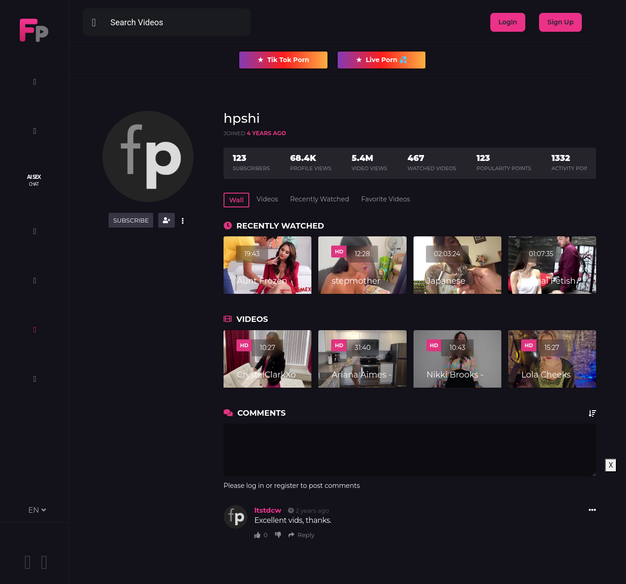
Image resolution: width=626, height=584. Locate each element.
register (286, 485)
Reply (301, 534)
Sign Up (560, 22)
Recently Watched (320, 199)
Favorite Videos (385, 199)
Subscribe (131, 220)
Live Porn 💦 (381, 60)
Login (508, 22)
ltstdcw (267, 510)
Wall (236, 200)
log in (255, 485)
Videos (267, 199)
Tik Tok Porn (283, 60)
